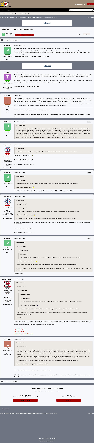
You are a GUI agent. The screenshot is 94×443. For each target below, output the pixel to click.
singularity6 (7, 145)
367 (7, 59)
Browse (3, 11)
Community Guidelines (12, 13)
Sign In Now (68, 400)
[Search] (76, 10)
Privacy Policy (41, 438)
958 (7, 158)
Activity (9, 10)
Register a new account (25, 400)
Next (7, 40)
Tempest (7, 72)
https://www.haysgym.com (20, 329)
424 (7, 85)
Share (79, 34)
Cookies (54, 438)
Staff (29, 13)
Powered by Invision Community (47, 441)
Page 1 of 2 (15, 40)
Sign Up (90, 4)
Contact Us (48, 438)
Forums (3, 13)
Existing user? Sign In (80, 4)
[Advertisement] (47, 426)
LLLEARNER (7, 95)
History (14, 10)
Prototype (9, 33)
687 (7, 109)
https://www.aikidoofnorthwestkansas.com (23, 333)
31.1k (7, 296)
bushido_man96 (7, 279)
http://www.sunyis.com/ (19, 331)
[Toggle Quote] (16, 125)
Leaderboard (23, 13)
